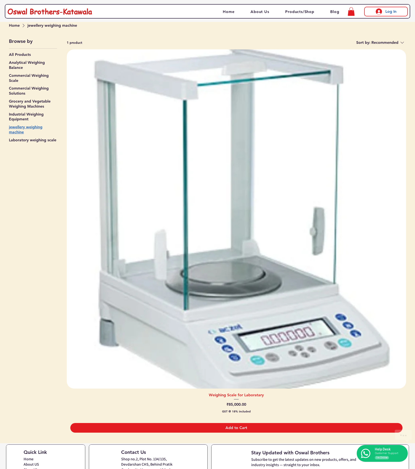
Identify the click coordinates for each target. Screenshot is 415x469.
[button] (351, 11)
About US (31, 464)
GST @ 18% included (236, 411)
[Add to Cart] (236, 428)
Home (28, 459)
